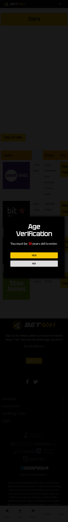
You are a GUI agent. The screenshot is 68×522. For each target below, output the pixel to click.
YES (34, 255)
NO (34, 263)
